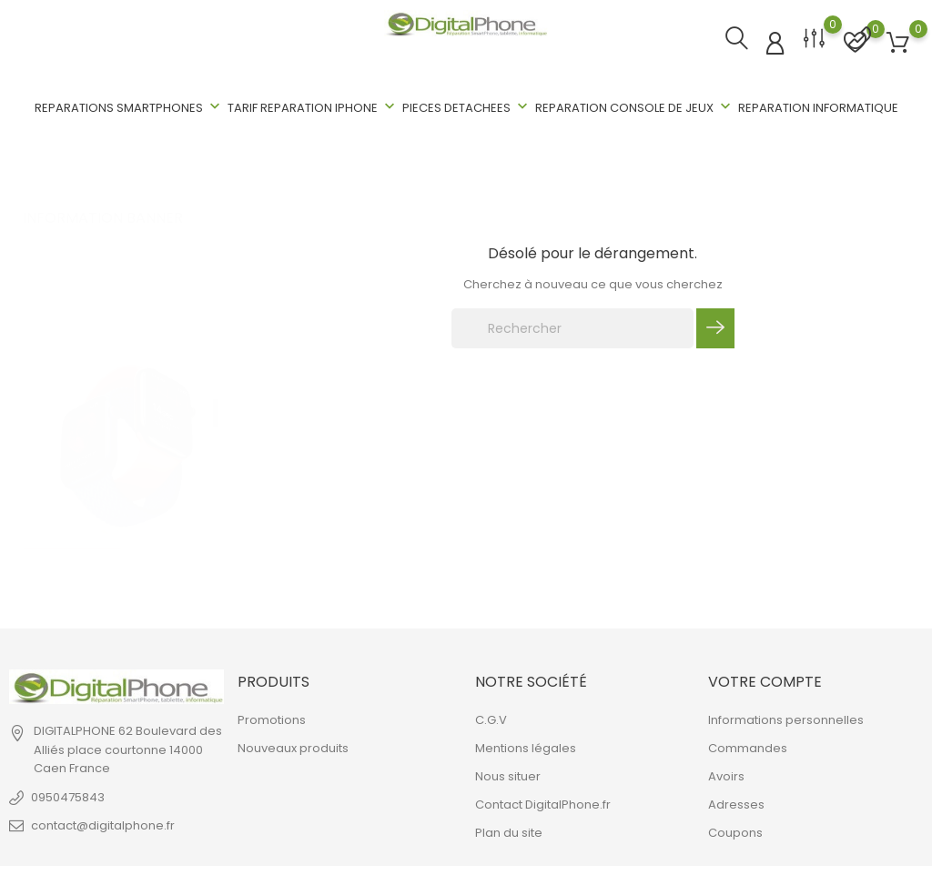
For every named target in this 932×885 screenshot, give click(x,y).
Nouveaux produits (293, 747)
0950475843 (68, 796)
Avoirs (726, 775)
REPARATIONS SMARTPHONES (129, 106)
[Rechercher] (572, 328)
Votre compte (765, 681)
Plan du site (508, 831)
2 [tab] (215, 437)
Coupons (735, 831)
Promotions (272, 719)
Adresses (736, 803)
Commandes (747, 747)
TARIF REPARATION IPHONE (313, 106)
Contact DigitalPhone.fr (543, 803)
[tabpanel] (127, 419)
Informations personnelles (786, 719)
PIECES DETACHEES (467, 106)
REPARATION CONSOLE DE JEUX (634, 106)
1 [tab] (215, 394)
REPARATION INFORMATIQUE (818, 107)
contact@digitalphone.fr (103, 824)
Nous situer (508, 775)
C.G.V (491, 719)
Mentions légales (525, 747)
